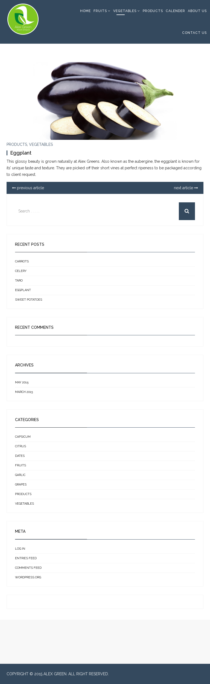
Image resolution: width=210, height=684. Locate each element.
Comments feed (28, 568)
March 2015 (24, 392)
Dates (20, 456)
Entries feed (26, 558)
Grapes (21, 484)
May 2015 (21, 382)
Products (153, 11)
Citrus (20, 446)
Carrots (22, 261)
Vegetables (124, 11)
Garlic (20, 475)
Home (85, 11)
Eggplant (20, 153)
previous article (28, 188)
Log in (20, 548)
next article (186, 188)
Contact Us (194, 33)
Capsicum (23, 437)
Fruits (100, 11)
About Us (197, 11)
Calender (175, 11)
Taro (19, 280)
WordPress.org (28, 577)
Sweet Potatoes (28, 299)
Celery (21, 271)
